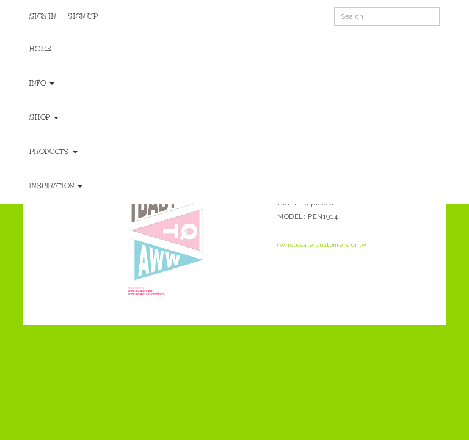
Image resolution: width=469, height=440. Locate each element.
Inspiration (55, 186)
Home (40, 49)
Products (53, 151)
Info (41, 83)
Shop (44, 117)
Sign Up (83, 16)
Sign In (42, 16)
